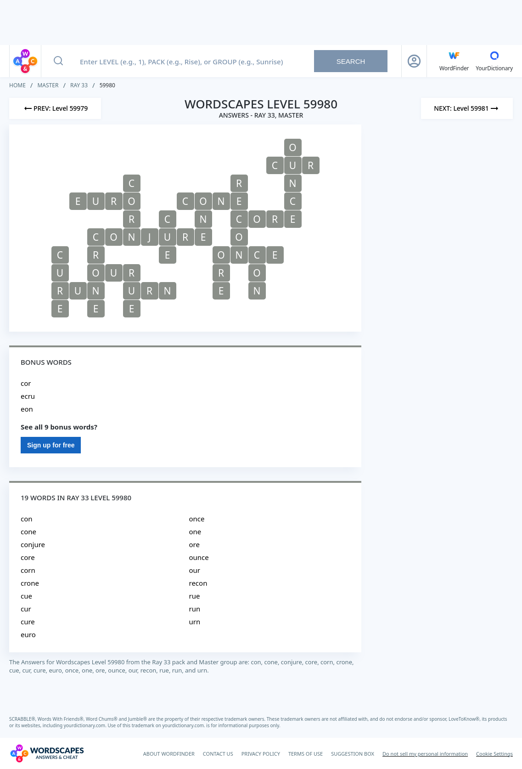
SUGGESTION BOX (352, 753)
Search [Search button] (351, 61)
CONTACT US (218, 753)
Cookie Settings (494, 753)
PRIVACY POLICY (260, 753)
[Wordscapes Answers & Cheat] (46, 753)
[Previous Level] (55, 108)
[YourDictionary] (494, 61)
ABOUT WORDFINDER (169, 753)
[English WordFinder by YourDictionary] (454, 61)
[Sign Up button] (414, 61)
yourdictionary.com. (86, 725)
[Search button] (58, 61)
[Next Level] (467, 108)
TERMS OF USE (305, 753)
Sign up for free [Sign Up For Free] (50, 445)
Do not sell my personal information (425, 753)
